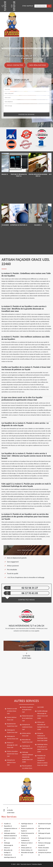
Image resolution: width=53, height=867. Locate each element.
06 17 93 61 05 (13, 6)
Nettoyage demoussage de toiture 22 (8, 845)
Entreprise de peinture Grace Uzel (11, 762)
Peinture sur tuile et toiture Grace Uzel (12, 711)
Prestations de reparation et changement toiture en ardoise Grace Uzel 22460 (42, 760)
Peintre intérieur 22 (26, 850)
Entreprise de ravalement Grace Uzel (27, 727)
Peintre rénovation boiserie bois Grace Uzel (12, 754)
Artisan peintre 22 (26, 848)
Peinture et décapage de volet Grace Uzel (12, 745)
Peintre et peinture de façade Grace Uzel (27, 709)
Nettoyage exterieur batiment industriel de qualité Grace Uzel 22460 (27, 757)
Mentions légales (37, 864)
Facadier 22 (7, 823)
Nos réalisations (37, 65)
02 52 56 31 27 (4, 6)
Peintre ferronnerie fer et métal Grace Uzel (27, 718)
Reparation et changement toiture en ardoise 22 (10, 828)
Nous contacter (15, 65)
